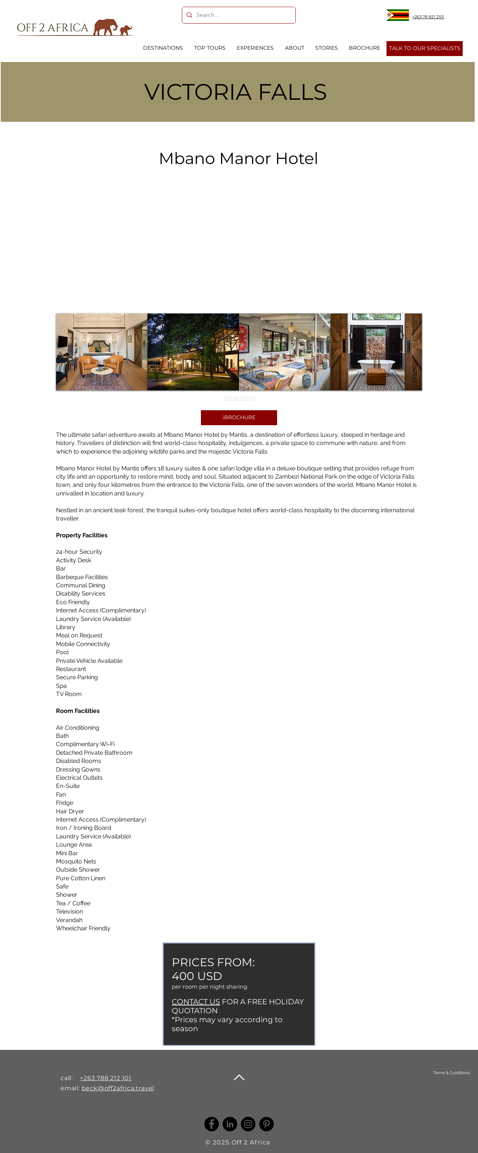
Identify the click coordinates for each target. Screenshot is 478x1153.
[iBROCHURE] (239, 417)
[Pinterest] (266, 1124)
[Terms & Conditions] (451, 1073)
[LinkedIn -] (230, 1124)
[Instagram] (248, 1124)
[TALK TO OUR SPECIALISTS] (425, 48)
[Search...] (238, 15)
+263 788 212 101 (105, 1078)
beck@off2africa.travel (118, 1088)
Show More (239, 397)
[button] (102, 351)
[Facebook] (211, 1124)
